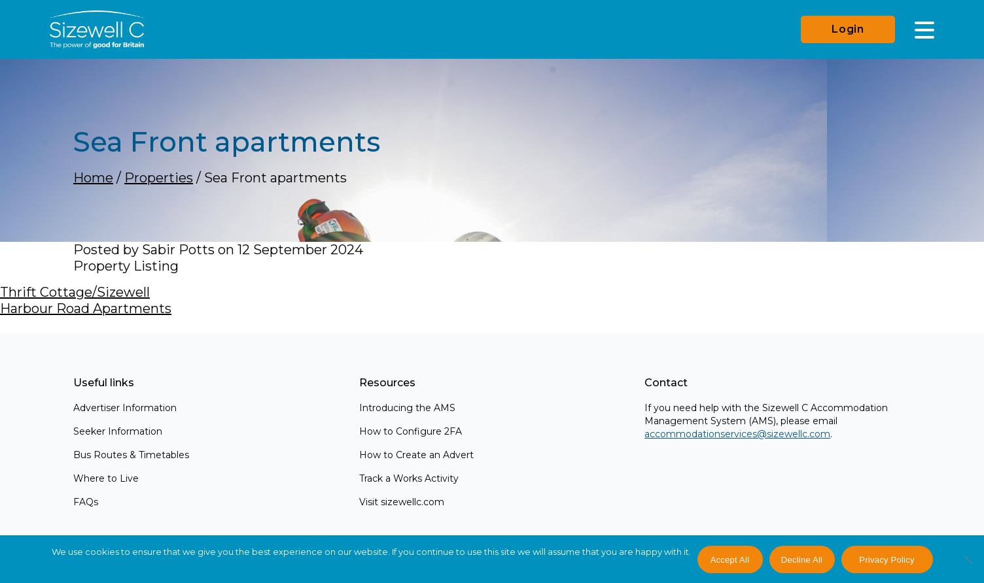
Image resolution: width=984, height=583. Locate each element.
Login (848, 29)
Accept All (730, 560)
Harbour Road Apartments (85, 308)
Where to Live (106, 478)
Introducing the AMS (407, 408)
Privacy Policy (886, 560)
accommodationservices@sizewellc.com (737, 434)
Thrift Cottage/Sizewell (75, 292)
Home (93, 178)
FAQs (85, 502)
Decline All (801, 560)
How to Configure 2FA (410, 431)
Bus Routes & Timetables (131, 455)
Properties (158, 178)
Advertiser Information (125, 408)
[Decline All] (967, 566)
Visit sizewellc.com (401, 502)
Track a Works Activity (409, 478)
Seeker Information (117, 431)
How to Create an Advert (416, 455)
